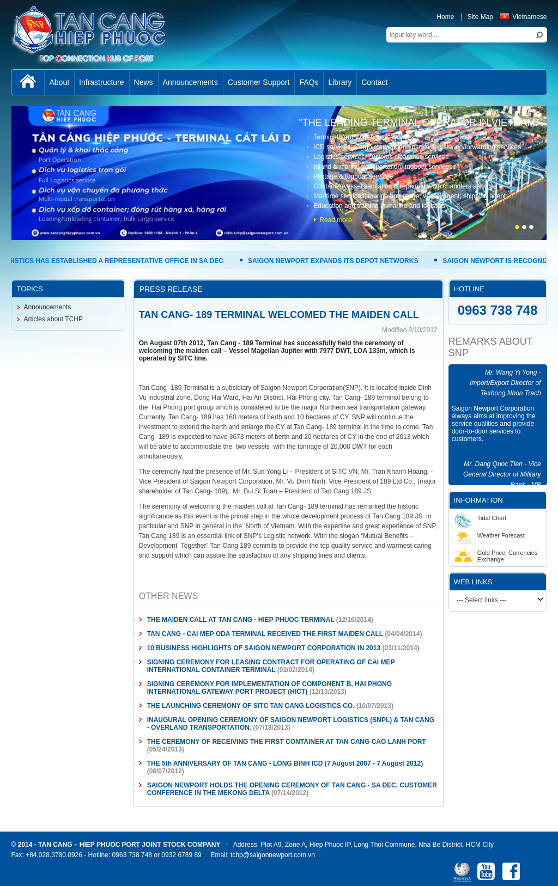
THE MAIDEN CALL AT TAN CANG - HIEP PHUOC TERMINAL (241, 620)
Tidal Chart (480, 518)
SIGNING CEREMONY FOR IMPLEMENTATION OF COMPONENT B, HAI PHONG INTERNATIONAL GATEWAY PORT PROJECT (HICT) (269, 687)
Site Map (480, 17)
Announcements (47, 307)
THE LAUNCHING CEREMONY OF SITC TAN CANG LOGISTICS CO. (251, 706)
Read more (335, 220)
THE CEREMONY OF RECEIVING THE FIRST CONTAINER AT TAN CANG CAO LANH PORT (286, 742)
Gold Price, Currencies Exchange (496, 556)
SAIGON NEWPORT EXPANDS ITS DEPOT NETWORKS (334, 261)
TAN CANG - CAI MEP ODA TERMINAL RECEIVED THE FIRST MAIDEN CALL (265, 634)
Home (445, 17)
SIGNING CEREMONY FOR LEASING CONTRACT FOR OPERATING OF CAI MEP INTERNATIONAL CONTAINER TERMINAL (271, 666)
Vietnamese (523, 17)
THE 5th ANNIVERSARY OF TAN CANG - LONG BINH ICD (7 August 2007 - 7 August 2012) (285, 763)
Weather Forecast (489, 535)
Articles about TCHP (53, 319)
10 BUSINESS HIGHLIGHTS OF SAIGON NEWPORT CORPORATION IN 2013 (264, 648)
